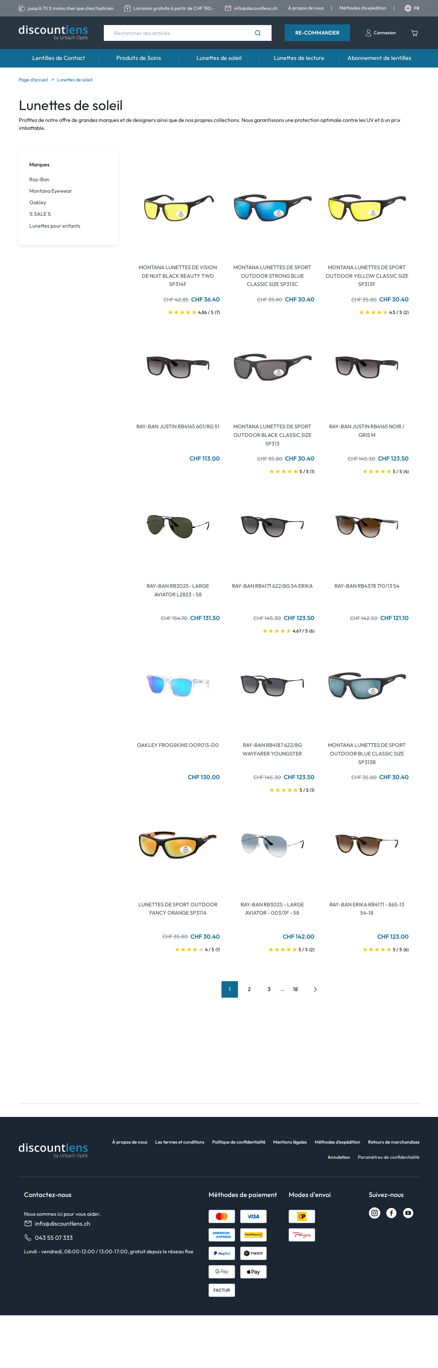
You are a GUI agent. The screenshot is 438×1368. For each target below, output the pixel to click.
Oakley (37, 202)
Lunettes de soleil (219, 58)
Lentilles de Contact (58, 58)
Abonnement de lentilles (379, 58)
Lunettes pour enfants (54, 226)
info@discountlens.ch (57, 1223)
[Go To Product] (178, 208)
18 (295, 989)
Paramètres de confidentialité (389, 1157)
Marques (39, 164)
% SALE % (40, 214)
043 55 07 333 (48, 1238)
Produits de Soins (138, 58)
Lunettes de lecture (299, 58)
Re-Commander (317, 32)
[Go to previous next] (315, 989)
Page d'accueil (34, 80)
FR (412, 8)
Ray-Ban (39, 179)
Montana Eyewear (50, 191)
